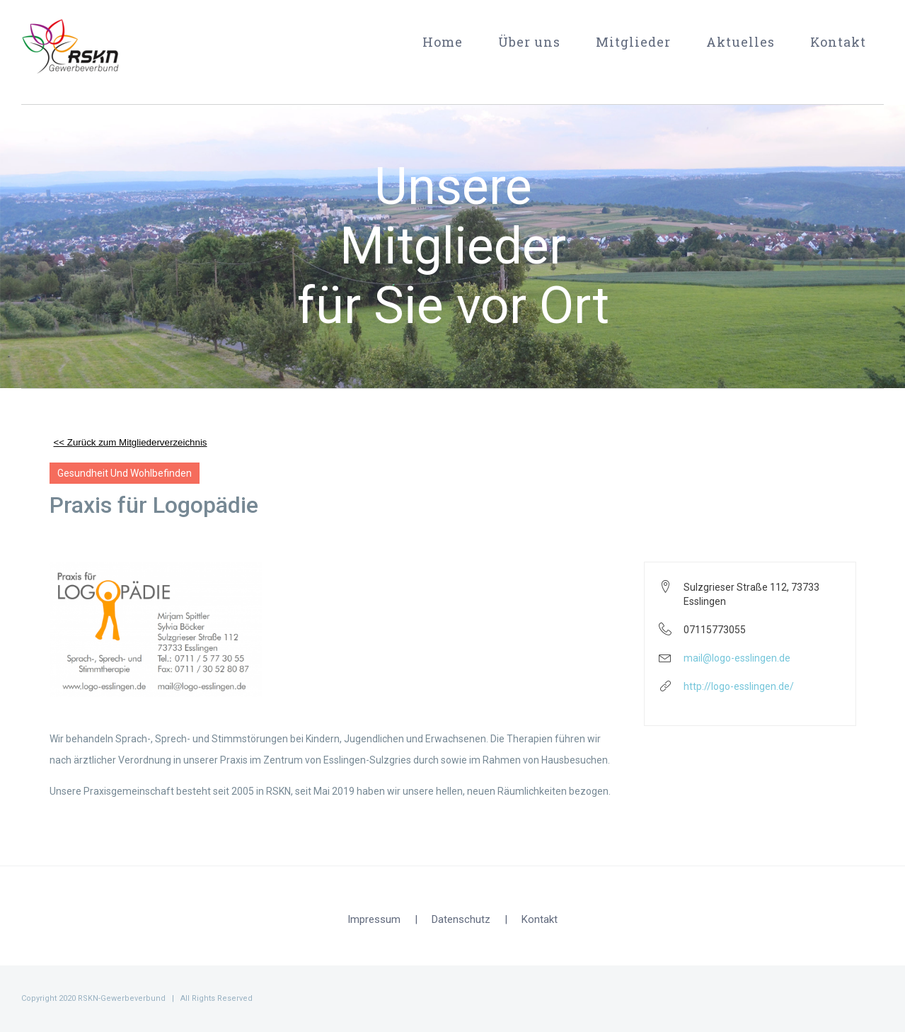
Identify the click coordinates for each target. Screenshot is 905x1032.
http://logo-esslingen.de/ (739, 686)
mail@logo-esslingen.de (737, 658)
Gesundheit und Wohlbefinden (124, 473)
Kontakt (539, 919)
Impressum (373, 919)
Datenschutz (461, 919)
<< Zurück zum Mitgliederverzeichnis (130, 442)
